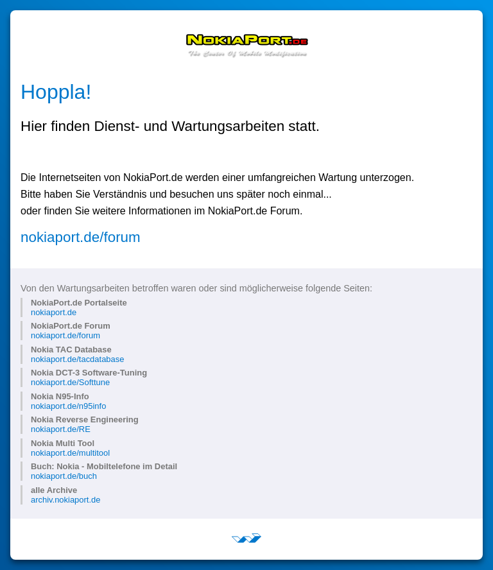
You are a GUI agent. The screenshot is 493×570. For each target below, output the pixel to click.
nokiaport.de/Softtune (70, 382)
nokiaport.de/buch (64, 476)
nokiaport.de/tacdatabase (77, 359)
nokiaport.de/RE (61, 429)
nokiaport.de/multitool (70, 453)
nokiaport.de (53, 312)
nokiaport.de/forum (81, 237)
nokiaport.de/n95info (68, 406)
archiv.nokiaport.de (65, 500)
